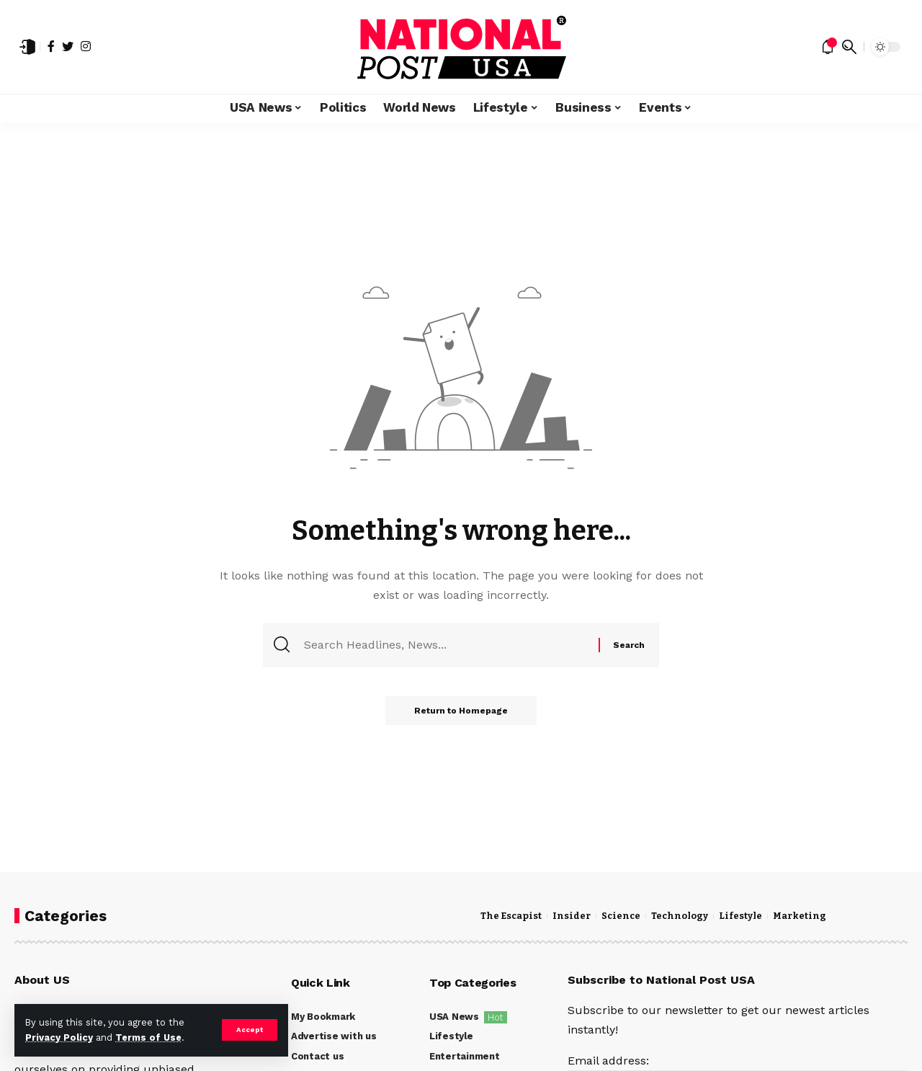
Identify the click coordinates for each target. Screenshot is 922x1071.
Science (620, 916)
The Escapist (511, 916)
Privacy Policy (59, 1037)
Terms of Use (148, 1037)
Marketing (799, 916)
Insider (571, 916)
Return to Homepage (461, 711)
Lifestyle (740, 916)
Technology (679, 916)
